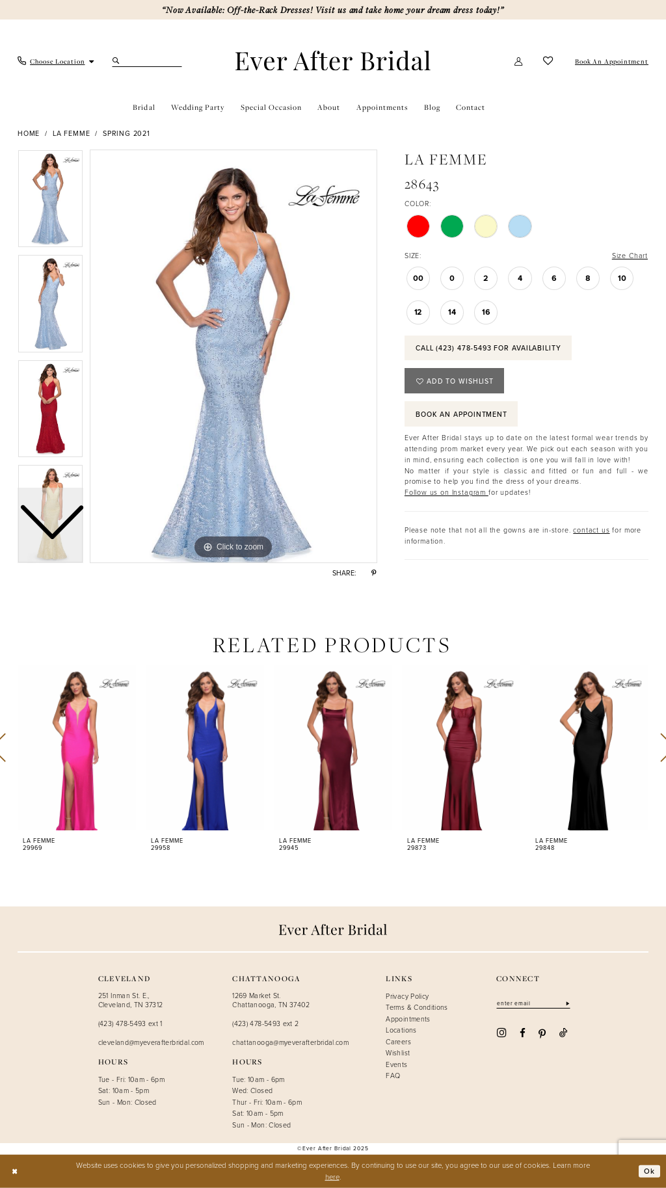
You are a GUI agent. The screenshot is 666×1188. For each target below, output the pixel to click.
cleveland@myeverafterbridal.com (151, 1042)
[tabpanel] (233, 356)
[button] (519, 61)
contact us (591, 530)
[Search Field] (147, 61)
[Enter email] (533, 1004)
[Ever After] (333, 61)
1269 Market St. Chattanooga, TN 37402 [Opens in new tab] (271, 1000)
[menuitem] (56, 61)
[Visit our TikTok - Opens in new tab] (563, 1032)
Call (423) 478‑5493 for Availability (488, 348)
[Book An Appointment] (610, 61)
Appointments (408, 1019)
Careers (398, 1041)
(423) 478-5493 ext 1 (130, 1023)
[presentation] (77, 747)
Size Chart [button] (630, 255)
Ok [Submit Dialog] (649, 1171)
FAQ (393, 1075)
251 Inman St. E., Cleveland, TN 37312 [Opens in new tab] (130, 1000)
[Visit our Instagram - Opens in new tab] (501, 1033)
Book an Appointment (461, 414)
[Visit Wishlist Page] (548, 61)
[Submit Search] (117, 61)
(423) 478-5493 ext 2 (265, 1023)
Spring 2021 (126, 133)
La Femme (71, 133)
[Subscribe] (566, 1004)
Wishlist (398, 1053)
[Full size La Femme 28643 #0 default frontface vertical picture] (233, 356)
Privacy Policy (407, 996)
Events (396, 1064)
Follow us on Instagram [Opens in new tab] (446, 492)
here (332, 1176)
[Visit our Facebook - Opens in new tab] (522, 1032)
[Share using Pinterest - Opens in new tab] (374, 573)
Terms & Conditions (416, 1007)
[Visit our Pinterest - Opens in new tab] (542, 1033)
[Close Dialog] (14, 1171)
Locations (401, 1030)
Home (29, 133)
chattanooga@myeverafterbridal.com (290, 1042)
